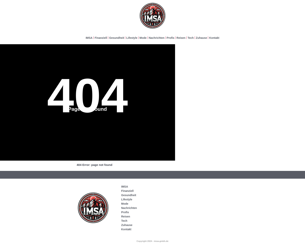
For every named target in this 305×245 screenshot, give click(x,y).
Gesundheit (116, 37)
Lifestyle (131, 37)
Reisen (180, 37)
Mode (143, 37)
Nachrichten (157, 37)
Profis (170, 37)
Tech (191, 37)
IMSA (89, 37)
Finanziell (101, 37)
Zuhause (201, 37)
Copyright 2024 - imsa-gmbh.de (152, 241)
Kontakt (214, 37)
